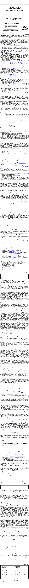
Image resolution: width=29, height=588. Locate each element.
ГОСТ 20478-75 (17, 253)
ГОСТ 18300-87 (12, 75)
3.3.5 (14, 425)
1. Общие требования (6, 581)
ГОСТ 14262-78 (24, 63)
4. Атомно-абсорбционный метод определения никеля (12, 584)
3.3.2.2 (12, 408)
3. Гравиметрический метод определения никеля (11, 583)
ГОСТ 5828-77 (14, 77)
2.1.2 (18, 175)
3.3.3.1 (21, 428)
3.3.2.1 (22, 392)
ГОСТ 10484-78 (18, 246)
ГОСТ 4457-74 (16, 69)
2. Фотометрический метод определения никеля (11, 582)
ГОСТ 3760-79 (12, 74)
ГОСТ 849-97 (14, 82)
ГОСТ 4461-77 (12, 62)
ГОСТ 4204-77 (13, 63)
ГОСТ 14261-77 (24, 60)
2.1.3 (15, 140)
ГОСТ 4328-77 (14, 165)
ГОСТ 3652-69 (13, 67)
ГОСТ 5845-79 (22, 163)
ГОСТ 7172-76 (16, 265)
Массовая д (3, 566)
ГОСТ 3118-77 (14, 60)
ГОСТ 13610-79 (22, 81)
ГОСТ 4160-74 (13, 68)
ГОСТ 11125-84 (21, 62)
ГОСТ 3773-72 (14, 252)
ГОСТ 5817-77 (12, 250)
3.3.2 (1, 337)
